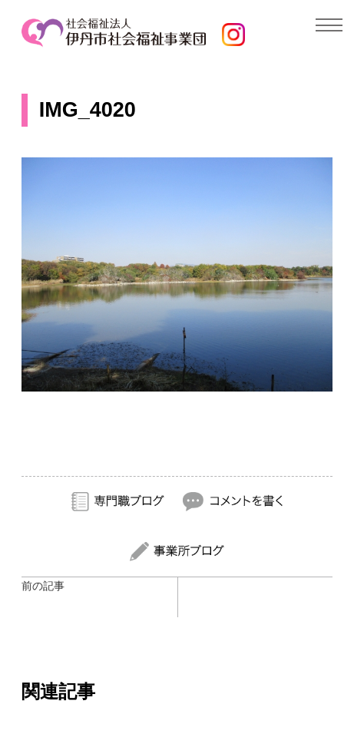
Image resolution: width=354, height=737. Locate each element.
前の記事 (43, 586)
